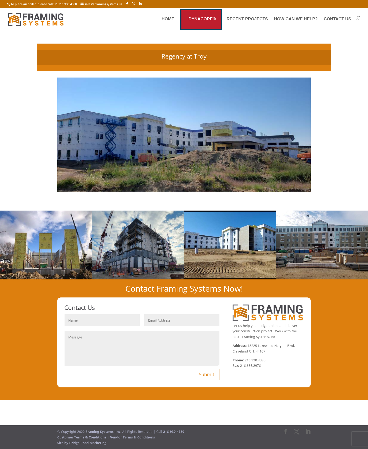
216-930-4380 (173, 431)
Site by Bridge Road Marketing (81, 443)
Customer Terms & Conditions (81, 437)
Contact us (337, 19)
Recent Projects (247, 19)
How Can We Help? (296, 19)
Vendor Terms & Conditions (132, 437)
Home (167, 19)
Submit (206, 374)
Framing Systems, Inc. (103, 431)
